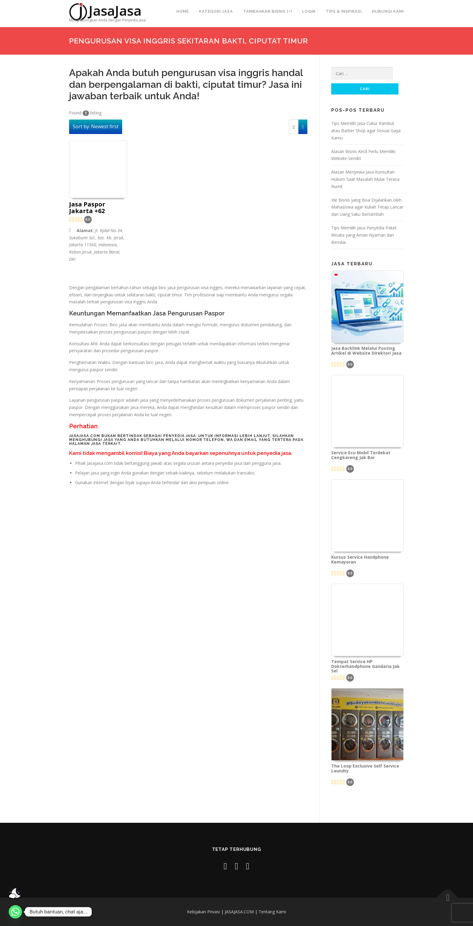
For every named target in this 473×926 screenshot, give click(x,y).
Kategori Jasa (216, 11)
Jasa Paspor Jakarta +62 (87, 208)
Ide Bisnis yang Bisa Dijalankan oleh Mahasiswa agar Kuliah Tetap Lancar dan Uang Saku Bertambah (367, 207)
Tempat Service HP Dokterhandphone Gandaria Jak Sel (365, 666)
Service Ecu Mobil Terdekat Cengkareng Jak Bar (360, 455)
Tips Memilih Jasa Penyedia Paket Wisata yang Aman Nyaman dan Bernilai (364, 235)
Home (182, 11)
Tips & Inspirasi (344, 11)
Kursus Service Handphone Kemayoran (360, 559)
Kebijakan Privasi (203, 912)
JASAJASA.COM (239, 912)
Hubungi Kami (388, 11)
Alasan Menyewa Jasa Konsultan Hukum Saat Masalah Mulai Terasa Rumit (365, 179)
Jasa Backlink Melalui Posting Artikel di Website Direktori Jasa (366, 351)
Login (309, 11)
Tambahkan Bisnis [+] (267, 11)
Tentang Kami (272, 912)
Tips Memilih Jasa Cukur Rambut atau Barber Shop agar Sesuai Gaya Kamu (366, 130)
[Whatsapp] (15, 911)
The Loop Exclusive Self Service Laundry (365, 768)
